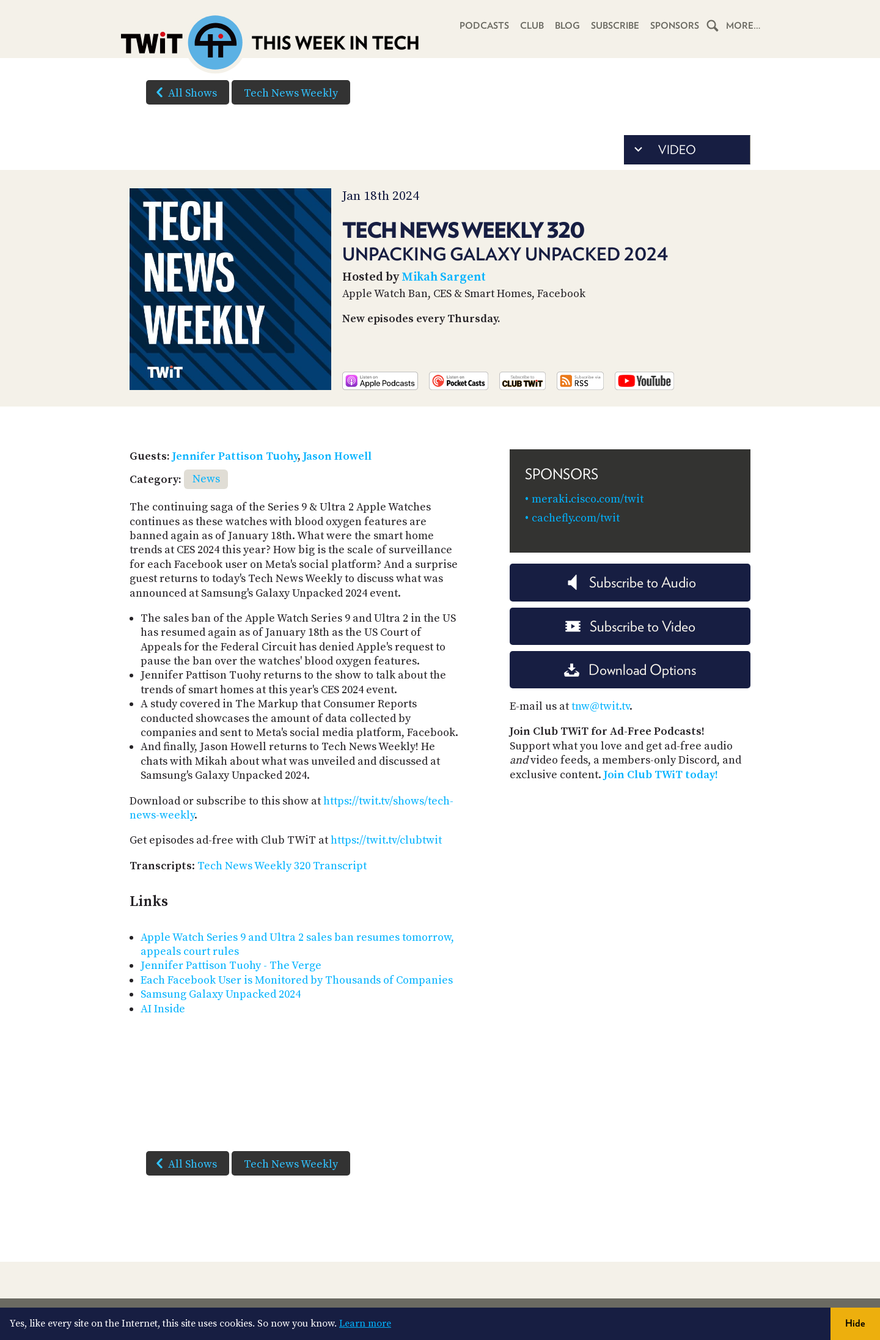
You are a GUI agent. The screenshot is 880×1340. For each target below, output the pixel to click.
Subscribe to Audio (630, 582)
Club (532, 25)
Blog (567, 25)
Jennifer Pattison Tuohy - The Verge (231, 966)
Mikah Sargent (444, 277)
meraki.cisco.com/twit (588, 499)
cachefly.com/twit (576, 518)
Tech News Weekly (291, 93)
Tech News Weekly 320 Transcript (282, 866)
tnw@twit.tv (600, 706)
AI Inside (163, 1009)
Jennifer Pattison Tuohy (235, 456)
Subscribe (615, 25)
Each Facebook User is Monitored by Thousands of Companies (297, 980)
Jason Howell (337, 456)
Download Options (630, 670)
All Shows (184, 92)
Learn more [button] (365, 1323)
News (206, 479)
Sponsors (674, 25)
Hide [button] (855, 1323)
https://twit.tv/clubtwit (386, 840)
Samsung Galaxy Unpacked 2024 (221, 994)
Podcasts (484, 25)
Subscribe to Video (630, 626)
